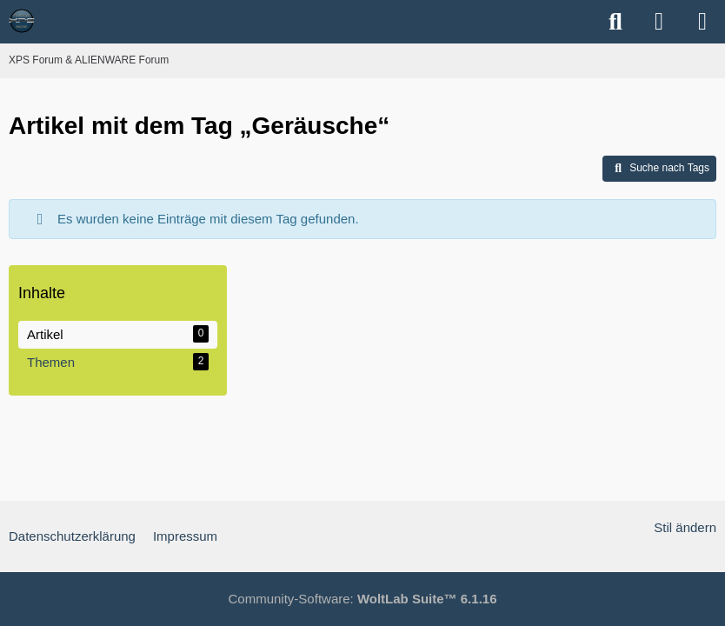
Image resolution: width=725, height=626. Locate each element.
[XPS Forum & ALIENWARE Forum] (21, 20)
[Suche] (615, 21)
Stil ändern (685, 527)
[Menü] (702, 21)
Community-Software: (363, 598)
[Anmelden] (659, 21)
